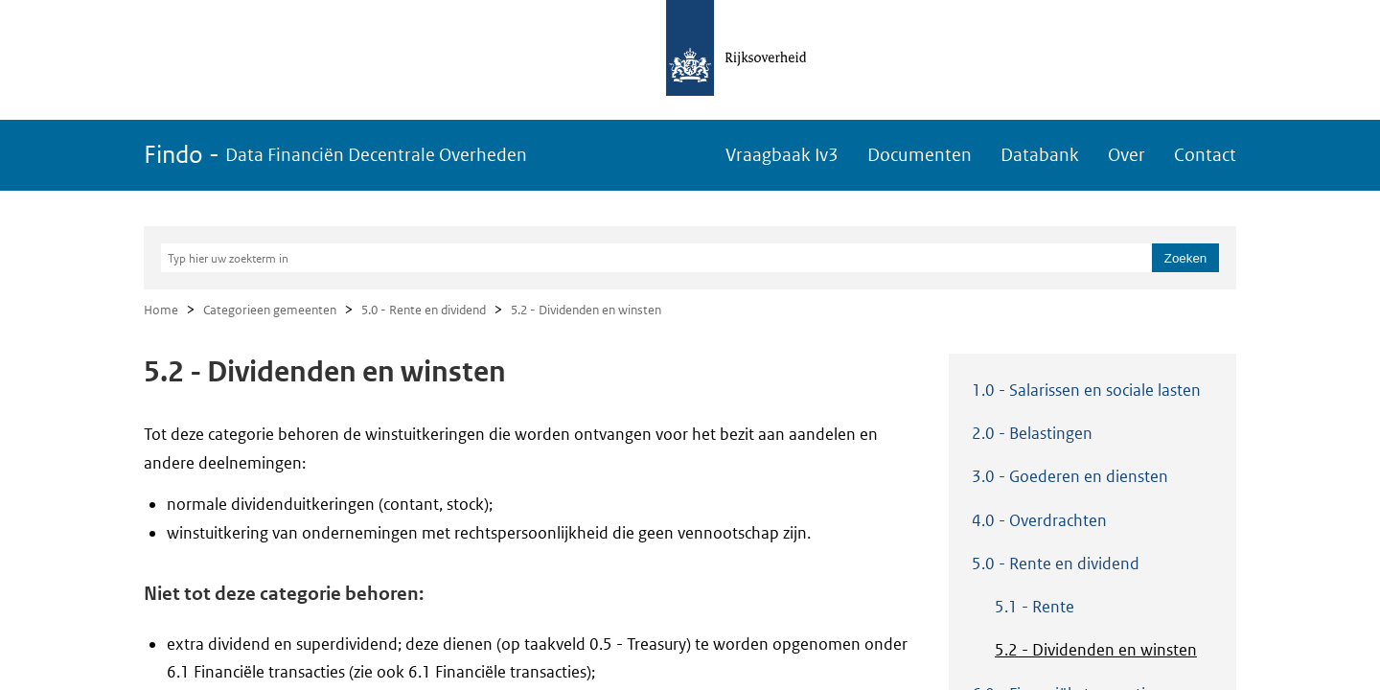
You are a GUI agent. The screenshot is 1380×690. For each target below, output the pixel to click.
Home (161, 310)
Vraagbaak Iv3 (782, 155)
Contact (1205, 155)
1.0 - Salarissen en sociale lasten (1086, 390)
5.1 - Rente (1034, 606)
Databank (1039, 155)
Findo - (335, 155)
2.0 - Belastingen (1032, 433)
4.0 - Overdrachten (1039, 520)
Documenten (919, 155)
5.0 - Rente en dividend (423, 310)
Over (1126, 155)
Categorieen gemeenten (269, 310)
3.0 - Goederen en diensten (1070, 476)
